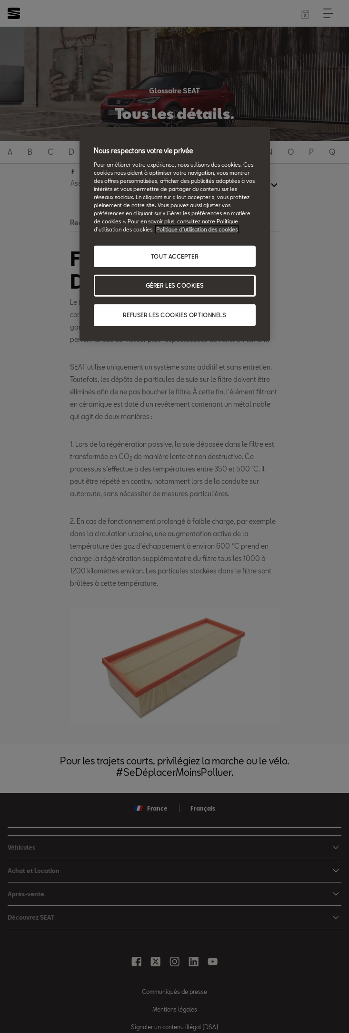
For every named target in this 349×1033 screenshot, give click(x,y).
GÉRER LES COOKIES (175, 285)
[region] (175, 234)
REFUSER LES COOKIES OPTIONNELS (174, 315)
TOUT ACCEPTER (174, 256)
